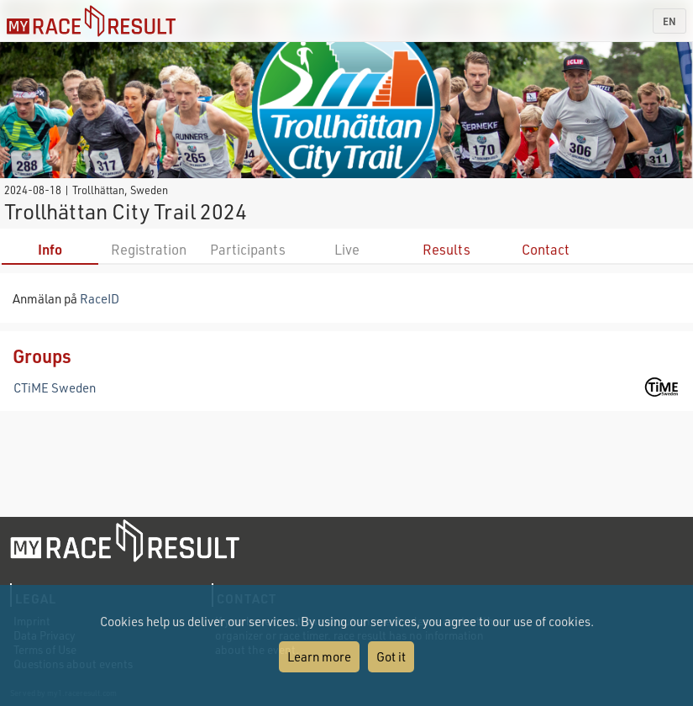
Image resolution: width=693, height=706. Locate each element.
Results (446, 249)
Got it (391, 656)
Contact (546, 249)
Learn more (319, 656)
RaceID (99, 298)
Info (50, 249)
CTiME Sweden (54, 387)
